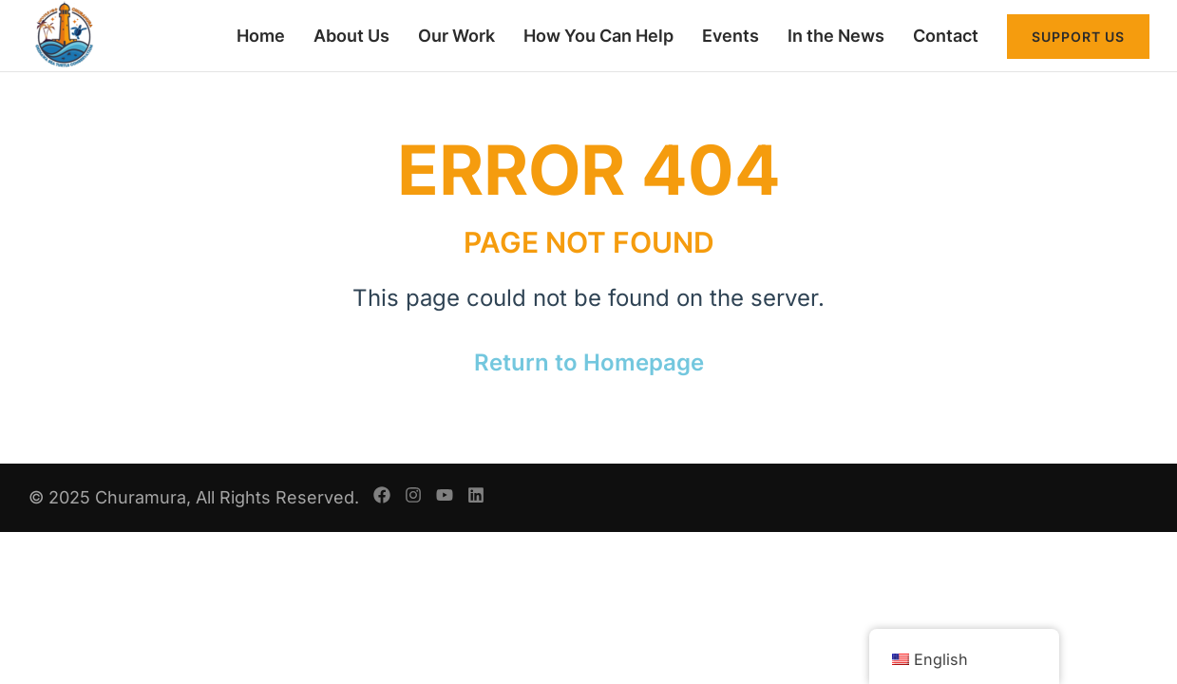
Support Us (1078, 36)
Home (261, 36)
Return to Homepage (589, 362)
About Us (351, 36)
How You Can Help (598, 36)
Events (730, 36)
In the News (836, 36)
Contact (945, 36)
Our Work (456, 36)
